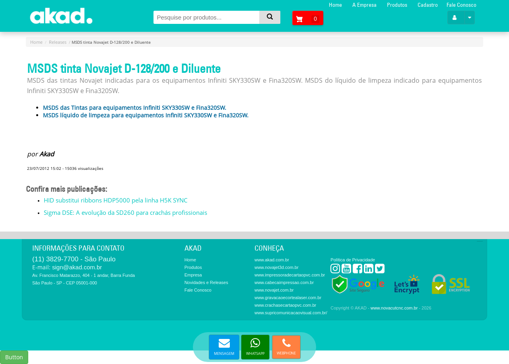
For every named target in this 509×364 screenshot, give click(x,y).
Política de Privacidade (352, 259)
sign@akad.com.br (77, 267)
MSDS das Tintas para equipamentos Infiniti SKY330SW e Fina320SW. (134, 107)
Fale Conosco (461, 4)
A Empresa (364, 4)
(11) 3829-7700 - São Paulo (74, 259)
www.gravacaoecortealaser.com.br (287, 297)
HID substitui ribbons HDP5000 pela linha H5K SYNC (115, 200)
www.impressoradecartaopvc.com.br (289, 275)
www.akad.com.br (271, 259)
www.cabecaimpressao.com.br (284, 282)
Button (14, 357)
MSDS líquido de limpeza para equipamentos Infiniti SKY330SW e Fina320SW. (146, 115)
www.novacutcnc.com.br (394, 308)
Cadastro (428, 4)
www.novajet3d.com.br (276, 267)
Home (335, 4)
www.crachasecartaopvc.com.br (285, 305)
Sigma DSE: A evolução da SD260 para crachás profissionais (125, 212)
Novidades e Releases (206, 282)
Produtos (397, 4)
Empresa (193, 275)
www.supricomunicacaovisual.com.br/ (290, 312)
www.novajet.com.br (273, 290)
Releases (57, 42)
